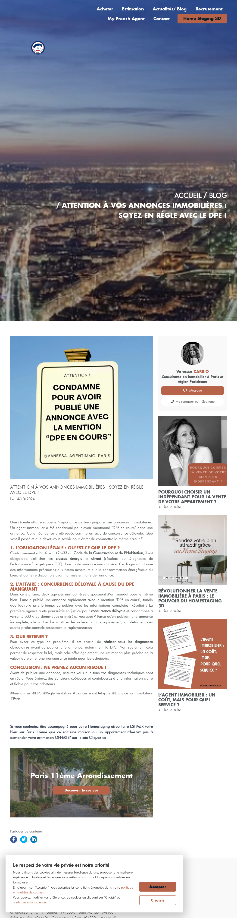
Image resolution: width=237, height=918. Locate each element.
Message (192, 390)
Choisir (157, 900)
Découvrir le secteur (81, 790)
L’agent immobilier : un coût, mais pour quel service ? (186, 699)
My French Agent (126, 18)
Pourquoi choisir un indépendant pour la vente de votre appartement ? (192, 496)
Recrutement (209, 9)
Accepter (157, 886)
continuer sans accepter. (30, 902)
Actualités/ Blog (170, 9)
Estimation (133, 9)
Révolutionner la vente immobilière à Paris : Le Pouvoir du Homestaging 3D (190, 598)
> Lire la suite (169, 507)
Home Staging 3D (202, 18)
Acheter (105, 9)
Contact (161, 18)
